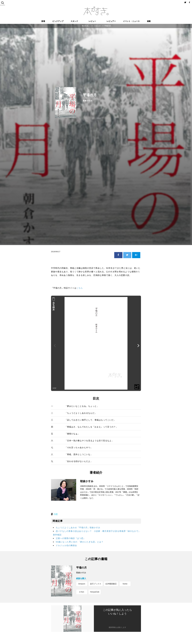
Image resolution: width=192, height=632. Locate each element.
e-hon (81, 592)
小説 (55, 514)
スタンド (74, 21)
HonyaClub (94, 592)
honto (125, 584)
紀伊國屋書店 (111, 584)
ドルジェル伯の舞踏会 (66, 545)
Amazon (81, 584)
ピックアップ (57, 21)
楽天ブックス (95, 584)
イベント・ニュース (131, 21)
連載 (149, 21)
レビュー (92, 21)
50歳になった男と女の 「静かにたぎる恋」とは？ (79, 542)
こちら (79, 288)
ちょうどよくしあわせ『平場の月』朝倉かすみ (78, 527)
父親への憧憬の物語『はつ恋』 (70, 538)
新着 (43, 21)
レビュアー (111, 21)
